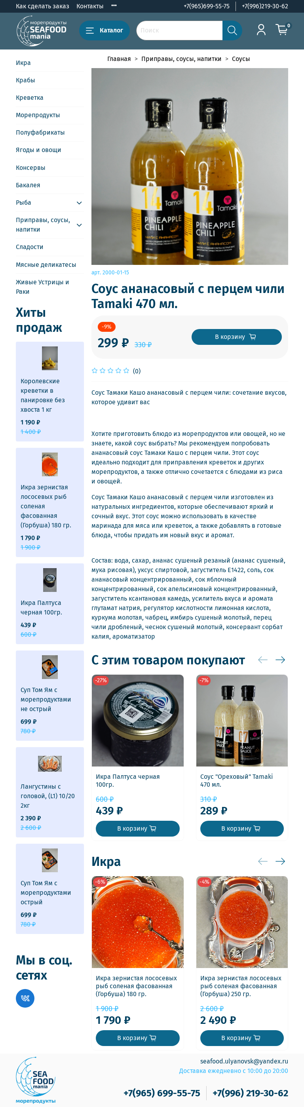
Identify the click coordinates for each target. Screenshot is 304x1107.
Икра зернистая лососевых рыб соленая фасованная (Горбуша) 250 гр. (240, 986)
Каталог (104, 30)
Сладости (30, 247)
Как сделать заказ (42, 6)
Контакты (90, 6)
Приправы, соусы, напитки (181, 59)
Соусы (241, 59)
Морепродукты (38, 115)
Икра (23, 63)
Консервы (31, 167)
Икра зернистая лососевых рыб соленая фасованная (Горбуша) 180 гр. (136, 986)
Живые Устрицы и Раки (42, 286)
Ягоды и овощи (38, 150)
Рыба (23, 202)
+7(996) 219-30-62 (250, 1093)
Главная (119, 59)
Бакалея (28, 185)
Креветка (30, 97)
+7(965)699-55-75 (207, 6)
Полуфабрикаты (40, 132)
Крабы (25, 80)
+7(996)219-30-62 (265, 6)
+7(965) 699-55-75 (162, 1093)
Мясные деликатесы (46, 264)
